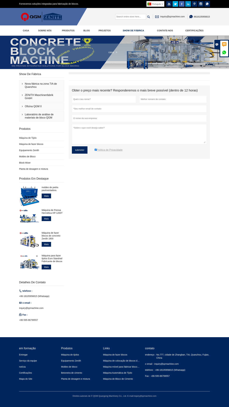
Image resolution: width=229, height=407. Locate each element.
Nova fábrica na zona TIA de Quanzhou (41, 85)
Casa (26, 30)
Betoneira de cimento (71, 373)
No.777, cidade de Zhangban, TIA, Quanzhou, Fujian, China (182, 356)
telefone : (149, 370)
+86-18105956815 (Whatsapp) (34, 296)
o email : (149, 364)
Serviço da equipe (28, 360)
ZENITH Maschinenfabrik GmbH (39, 97)
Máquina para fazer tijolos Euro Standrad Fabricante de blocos (52, 258)
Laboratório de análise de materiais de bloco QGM (39, 116)
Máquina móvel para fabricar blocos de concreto (127, 366)
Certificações (194, 30)
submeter (79, 150)
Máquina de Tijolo (28, 138)
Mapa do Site (25, 379)
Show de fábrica (133, 30)
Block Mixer (25, 162)
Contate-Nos (165, 30)
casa (111, 52)
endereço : (150, 354)
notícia (22, 366)
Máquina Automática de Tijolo (117, 373)
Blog (86, 30)
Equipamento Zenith (29, 150)
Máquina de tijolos (70, 354)
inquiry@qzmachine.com (172, 16)
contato (149, 348)
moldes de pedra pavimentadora (50, 188)
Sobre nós (45, 30)
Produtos (68, 30)
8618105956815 (202, 16)
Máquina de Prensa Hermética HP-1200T (52, 211)
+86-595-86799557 (28, 320)
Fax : (147, 376)
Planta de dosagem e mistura (33, 169)
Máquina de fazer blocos (31, 144)
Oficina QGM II (33, 106)
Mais (46, 196)
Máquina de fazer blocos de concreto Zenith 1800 (51, 236)
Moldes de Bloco (27, 156)
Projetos (105, 30)
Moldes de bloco (69, 366)
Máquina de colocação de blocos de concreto (125, 360)
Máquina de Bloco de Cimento (118, 379)
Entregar (23, 354)
